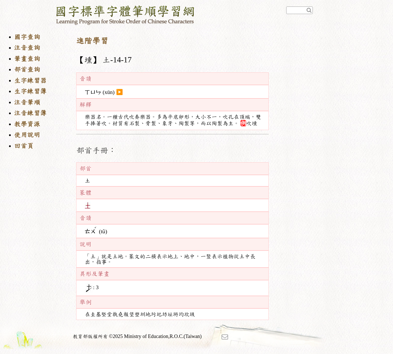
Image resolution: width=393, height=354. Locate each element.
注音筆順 (27, 102)
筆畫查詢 (27, 59)
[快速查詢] (299, 10)
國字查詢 (27, 37)
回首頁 (24, 146)
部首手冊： (96, 150)
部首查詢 (27, 69)
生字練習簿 (30, 91)
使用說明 (27, 135)
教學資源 (27, 124)
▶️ (119, 92)
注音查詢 (27, 48)
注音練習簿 (30, 113)
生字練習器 (30, 80)
